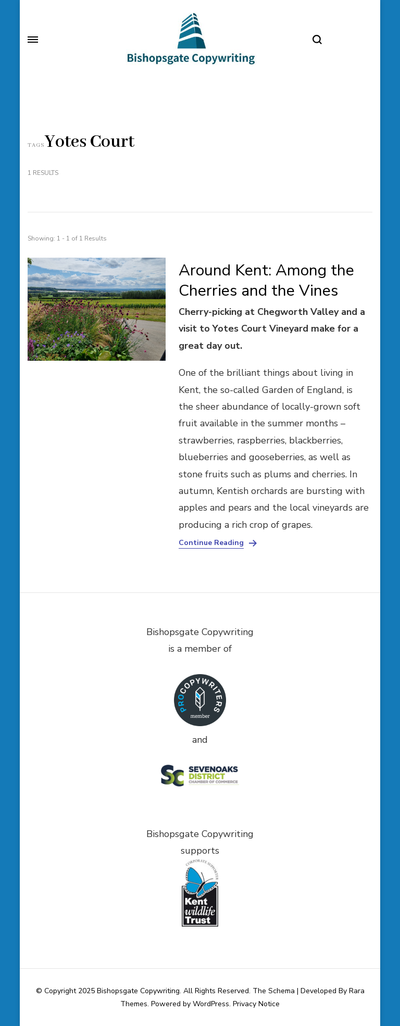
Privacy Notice (256, 1004)
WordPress (211, 1004)
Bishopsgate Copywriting (138, 991)
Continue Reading (211, 543)
